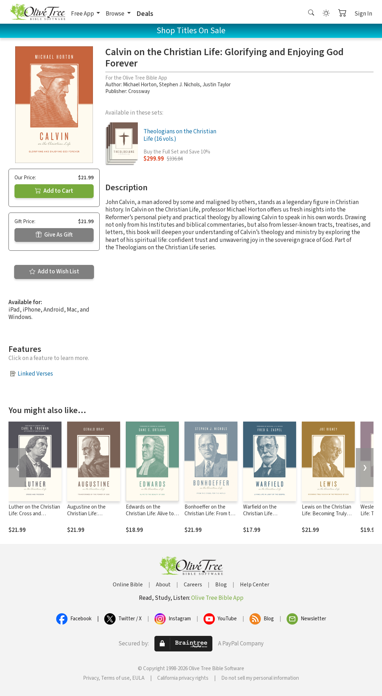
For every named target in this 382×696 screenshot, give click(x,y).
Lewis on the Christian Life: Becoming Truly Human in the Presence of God (327, 517)
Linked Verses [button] (35, 374)
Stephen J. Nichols (179, 84)
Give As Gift (54, 235)
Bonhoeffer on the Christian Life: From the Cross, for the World (210, 513)
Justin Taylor (216, 84)
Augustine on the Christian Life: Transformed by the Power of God (89, 517)
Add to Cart (54, 191)
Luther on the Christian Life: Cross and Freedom (34, 513)
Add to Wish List (54, 271)
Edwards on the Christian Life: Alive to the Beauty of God (150, 513)
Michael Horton (140, 84)
